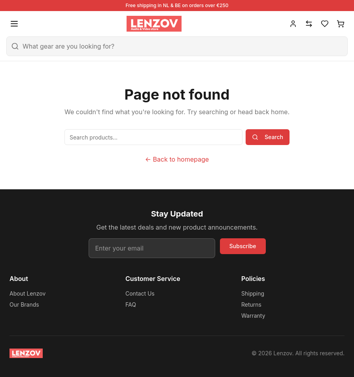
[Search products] (153, 137)
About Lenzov (27, 293)
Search (267, 137)
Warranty (253, 315)
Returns (251, 304)
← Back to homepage (177, 159)
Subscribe (242, 246)
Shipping (252, 293)
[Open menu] (14, 24)
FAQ (130, 304)
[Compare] (309, 24)
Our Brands (24, 304)
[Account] (293, 24)
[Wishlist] (325, 24)
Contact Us (140, 293)
